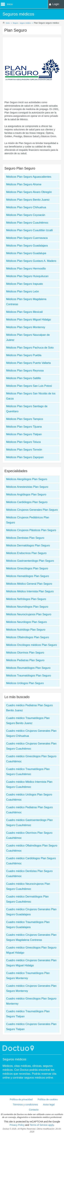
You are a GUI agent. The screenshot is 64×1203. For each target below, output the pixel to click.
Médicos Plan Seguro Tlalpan (24, 434)
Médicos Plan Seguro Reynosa (25, 370)
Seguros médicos (14, 1059)
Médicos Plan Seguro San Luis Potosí (29, 385)
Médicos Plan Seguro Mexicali (24, 311)
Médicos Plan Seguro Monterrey (25, 327)
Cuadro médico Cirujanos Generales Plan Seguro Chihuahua (31, 733)
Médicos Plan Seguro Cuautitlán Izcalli (29, 230)
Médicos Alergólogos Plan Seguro (26, 479)
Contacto (33, 1109)
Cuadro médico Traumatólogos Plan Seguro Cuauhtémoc (28, 772)
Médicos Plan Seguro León (22, 291)
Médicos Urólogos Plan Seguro (25, 683)
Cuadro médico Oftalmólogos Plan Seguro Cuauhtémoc (31, 848)
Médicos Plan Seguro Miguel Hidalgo (28, 319)
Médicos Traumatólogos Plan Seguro (28, 675)
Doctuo (19, 1048)
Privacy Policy (17, 1125)
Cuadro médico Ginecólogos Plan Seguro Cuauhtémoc (31, 759)
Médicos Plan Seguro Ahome (23, 184)
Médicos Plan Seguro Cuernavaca (27, 237)
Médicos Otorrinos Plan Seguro (25, 652)
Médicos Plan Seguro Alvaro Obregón (29, 192)
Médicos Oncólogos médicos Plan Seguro (31, 644)
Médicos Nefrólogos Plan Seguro (26, 599)
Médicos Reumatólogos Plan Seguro (28, 667)
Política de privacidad (21, 1099)
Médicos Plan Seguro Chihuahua (26, 207)
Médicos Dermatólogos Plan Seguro (28, 545)
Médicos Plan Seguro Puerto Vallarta (28, 362)
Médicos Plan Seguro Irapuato (24, 283)
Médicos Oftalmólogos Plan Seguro (27, 637)
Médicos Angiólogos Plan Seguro (26, 494)
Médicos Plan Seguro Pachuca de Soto (30, 347)
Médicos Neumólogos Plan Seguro (27, 606)
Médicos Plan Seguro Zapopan (25, 457)
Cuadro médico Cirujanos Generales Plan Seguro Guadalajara (31, 912)
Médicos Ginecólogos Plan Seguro (27, 568)
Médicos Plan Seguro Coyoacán (25, 215)
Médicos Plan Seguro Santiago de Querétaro (26, 409)
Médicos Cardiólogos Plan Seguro (26, 502)
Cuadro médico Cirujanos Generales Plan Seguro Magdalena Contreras (31, 937)
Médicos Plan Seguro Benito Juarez (27, 199)
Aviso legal (48, 1104)
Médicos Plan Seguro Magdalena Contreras (26, 302)
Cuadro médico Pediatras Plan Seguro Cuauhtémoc (29, 810)
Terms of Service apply (42, 1125)
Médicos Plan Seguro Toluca (23, 441)
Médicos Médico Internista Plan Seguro (30, 591)
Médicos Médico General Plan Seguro (29, 583)
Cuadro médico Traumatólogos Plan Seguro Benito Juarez (28, 721)
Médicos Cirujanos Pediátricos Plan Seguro (27, 520)
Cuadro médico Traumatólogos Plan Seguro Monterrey (28, 976)
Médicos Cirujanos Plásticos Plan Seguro (31, 530)
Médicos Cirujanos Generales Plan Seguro (32, 509)
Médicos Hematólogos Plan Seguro (27, 576)
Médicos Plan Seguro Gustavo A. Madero (31, 260)
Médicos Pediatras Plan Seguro (25, 660)
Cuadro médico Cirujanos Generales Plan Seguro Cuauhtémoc (31, 746)
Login (55, 4)
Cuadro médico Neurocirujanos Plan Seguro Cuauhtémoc (28, 886)
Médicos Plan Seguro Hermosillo (26, 268)
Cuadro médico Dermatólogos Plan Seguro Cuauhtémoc (27, 899)
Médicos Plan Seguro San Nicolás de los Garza (30, 396)
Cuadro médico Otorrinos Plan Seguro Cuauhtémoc (29, 835)
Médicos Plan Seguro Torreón (24, 449)
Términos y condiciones (25, 1104)
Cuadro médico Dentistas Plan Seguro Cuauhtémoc (29, 874)
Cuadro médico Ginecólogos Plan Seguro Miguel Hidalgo (31, 950)
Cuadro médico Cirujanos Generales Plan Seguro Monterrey (31, 988)
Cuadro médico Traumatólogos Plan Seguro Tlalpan (28, 1014)
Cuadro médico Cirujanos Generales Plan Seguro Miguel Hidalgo (31, 963)
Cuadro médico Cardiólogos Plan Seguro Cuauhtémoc (31, 861)
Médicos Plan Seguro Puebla (23, 355)
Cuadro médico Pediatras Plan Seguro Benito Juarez (29, 708)
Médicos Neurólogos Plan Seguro (26, 622)
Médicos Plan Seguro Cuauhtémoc (27, 222)
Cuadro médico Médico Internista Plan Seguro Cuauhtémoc (29, 784)
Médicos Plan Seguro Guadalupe (26, 253)
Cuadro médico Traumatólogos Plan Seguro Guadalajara (28, 925)
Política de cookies (48, 1099)
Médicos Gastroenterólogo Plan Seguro (30, 560)
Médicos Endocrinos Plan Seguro (26, 553)
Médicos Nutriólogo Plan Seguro (25, 629)
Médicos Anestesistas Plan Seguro (27, 486)
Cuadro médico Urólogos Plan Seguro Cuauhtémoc (29, 797)
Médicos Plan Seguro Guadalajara (27, 245)
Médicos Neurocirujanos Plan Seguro (28, 614)
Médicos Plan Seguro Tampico (24, 419)
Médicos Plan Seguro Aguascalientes (28, 176)
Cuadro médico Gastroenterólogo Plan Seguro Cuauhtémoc (29, 823)
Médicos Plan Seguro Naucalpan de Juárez (28, 337)
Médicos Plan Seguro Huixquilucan (27, 276)
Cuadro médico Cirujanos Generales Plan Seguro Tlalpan (31, 1027)
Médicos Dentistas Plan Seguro (25, 537)
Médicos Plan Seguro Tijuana (24, 426)
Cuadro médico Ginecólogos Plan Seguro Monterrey (31, 1001)
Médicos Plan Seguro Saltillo (23, 378)
